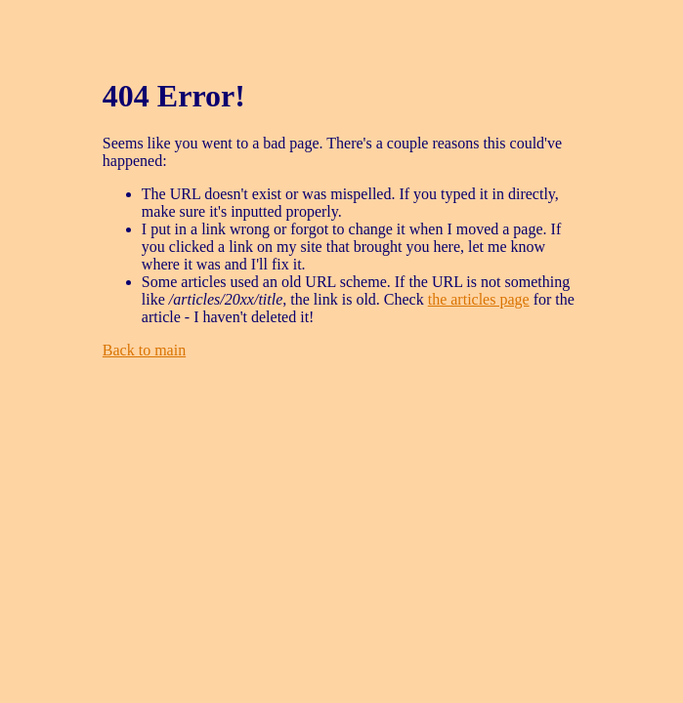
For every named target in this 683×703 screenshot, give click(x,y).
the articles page (479, 299)
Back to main (144, 350)
